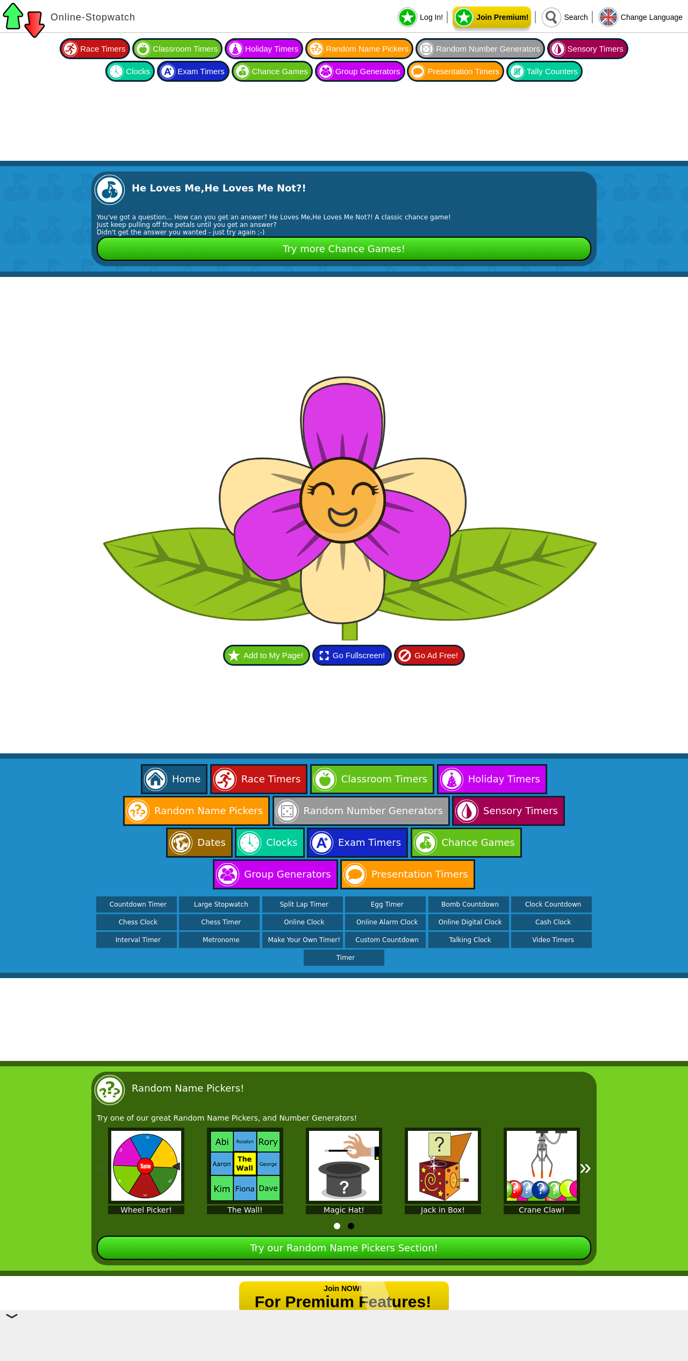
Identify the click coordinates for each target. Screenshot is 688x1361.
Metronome (221, 940)
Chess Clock (138, 922)
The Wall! (244, 1210)
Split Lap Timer (304, 904)
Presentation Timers (463, 71)
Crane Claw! (541, 1210)
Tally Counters (552, 71)
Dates (211, 842)
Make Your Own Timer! (304, 940)
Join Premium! (502, 17)
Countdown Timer (138, 904)
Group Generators (367, 71)
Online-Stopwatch (93, 17)
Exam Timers (201, 71)
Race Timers (102, 48)
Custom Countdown (387, 940)
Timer (345, 957)
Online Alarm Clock (387, 922)
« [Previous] (103, 1167)
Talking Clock (470, 940)
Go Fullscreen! (359, 655)
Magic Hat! (344, 1210)
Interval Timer (138, 940)
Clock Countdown (553, 904)
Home (186, 779)
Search (575, 17)
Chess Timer (221, 922)
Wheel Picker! (146, 1210)
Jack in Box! (443, 1210)
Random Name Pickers (367, 48)
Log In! (431, 17)
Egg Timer (387, 904)
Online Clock (304, 922)
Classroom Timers (185, 48)
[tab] (337, 1226)
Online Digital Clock (470, 922)
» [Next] (585, 1167)
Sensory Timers (596, 48)
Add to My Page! (273, 655)
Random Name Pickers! (188, 1088)
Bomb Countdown (470, 904)
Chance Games (280, 71)
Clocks (138, 71)
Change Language (652, 17)
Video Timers (553, 940)
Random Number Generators (488, 48)
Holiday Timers (271, 48)
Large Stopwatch (221, 904)
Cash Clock (553, 922)
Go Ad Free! (436, 655)
